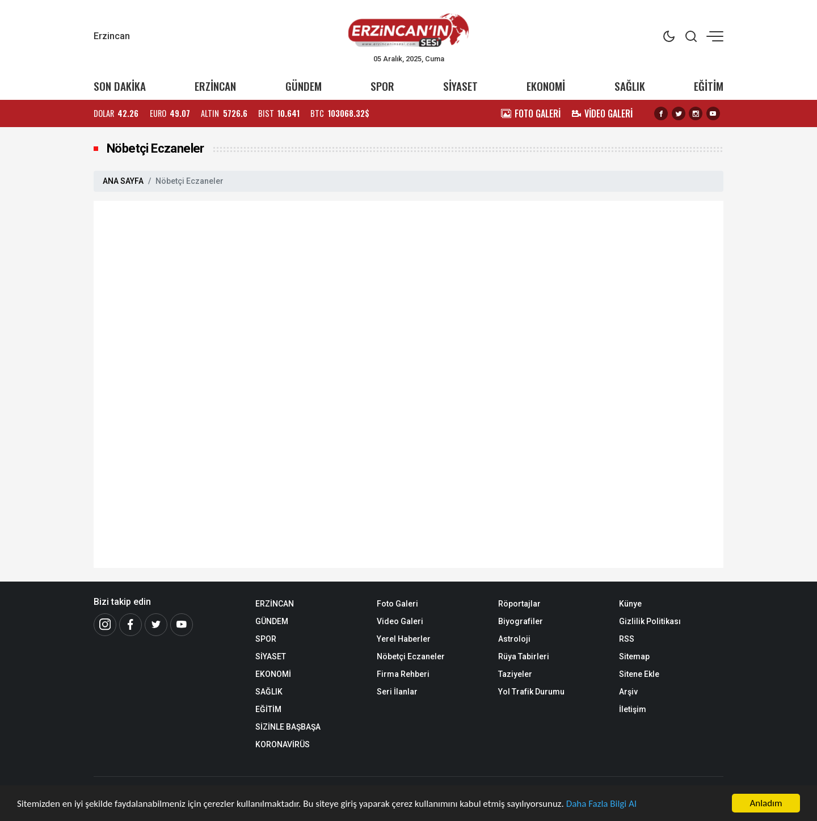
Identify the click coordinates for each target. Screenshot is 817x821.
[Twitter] (156, 624)
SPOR (382, 86)
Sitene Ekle (639, 674)
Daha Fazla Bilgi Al (601, 804)
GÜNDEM (303, 86)
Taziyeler (515, 674)
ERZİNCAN (215, 86)
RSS (626, 638)
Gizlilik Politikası (650, 621)
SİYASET (460, 86)
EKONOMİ (546, 86)
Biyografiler (520, 621)
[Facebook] (130, 624)
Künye (630, 603)
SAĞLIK (629, 86)
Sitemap (634, 656)
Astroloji (514, 638)
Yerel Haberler (404, 638)
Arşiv (628, 691)
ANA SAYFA (123, 181)
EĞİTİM (708, 86)
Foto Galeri (397, 603)
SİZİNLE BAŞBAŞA (288, 726)
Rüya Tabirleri (523, 656)
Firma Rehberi (403, 674)
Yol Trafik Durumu (531, 691)
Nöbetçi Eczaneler (411, 656)
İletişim (632, 709)
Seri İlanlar (397, 691)
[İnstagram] (105, 624)
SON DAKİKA (120, 86)
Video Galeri (400, 621)
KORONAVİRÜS (282, 744)
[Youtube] (181, 624)
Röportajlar (519, 603)
